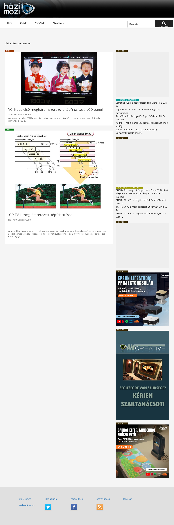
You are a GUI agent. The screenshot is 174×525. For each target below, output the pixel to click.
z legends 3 (121, 193)
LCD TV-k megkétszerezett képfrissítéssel (40, 214)
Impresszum (25, 498)
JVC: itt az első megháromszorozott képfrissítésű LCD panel (55, 109)
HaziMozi (15, 3)
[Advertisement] (142, 74)
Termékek (40, 23)
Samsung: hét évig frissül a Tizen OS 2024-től (146, 190)
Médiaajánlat (51, 498)
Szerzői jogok (103, 498)
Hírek (11, 23)
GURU (28, 114)
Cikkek (24, 23)
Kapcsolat (127, 498)
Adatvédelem (77, 498)
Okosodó (58, 23)
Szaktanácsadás (27, 505)
